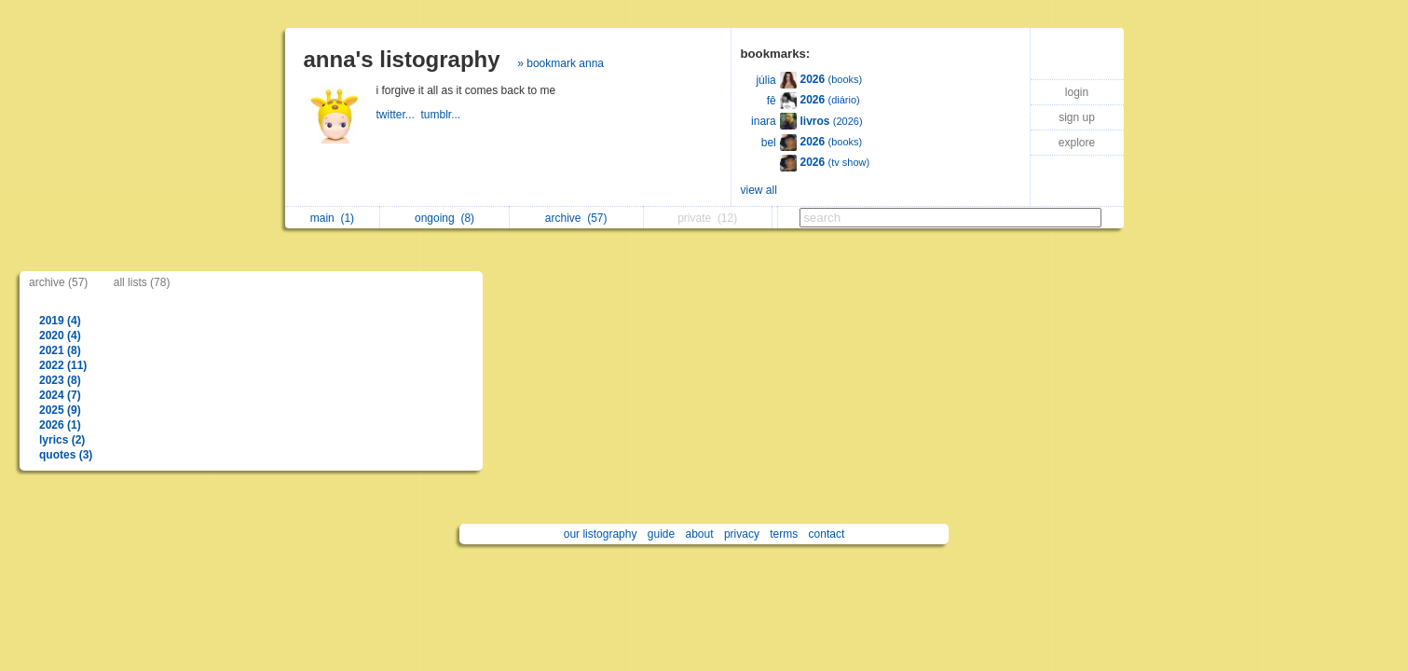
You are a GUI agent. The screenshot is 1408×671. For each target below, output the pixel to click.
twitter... (398, 114)
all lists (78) (142, 282)
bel (768, 142)
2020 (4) (60, 335)
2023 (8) (60, 380)
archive (576, 218)
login (1076, 92)
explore (1077, 142)
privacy (741, 534)
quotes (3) (65, 454)
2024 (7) (60, 395)
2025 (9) (60, 410)
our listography (600, 534)
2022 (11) (63, 365)
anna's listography (402, 59)
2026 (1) (60, 424)
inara (763, 121)
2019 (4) (60, 320)
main (332, 218)
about (700, 534)
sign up (1077, 117)
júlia (765, 80)
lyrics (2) (62, 439)
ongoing (444, 218)
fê (771, 100)
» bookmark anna (560, 63)
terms (784, 534)
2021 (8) (60, 350)
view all (759, 190)
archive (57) (58, 282)
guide (661, 534)
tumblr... (442, 114)
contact (827, 534)
